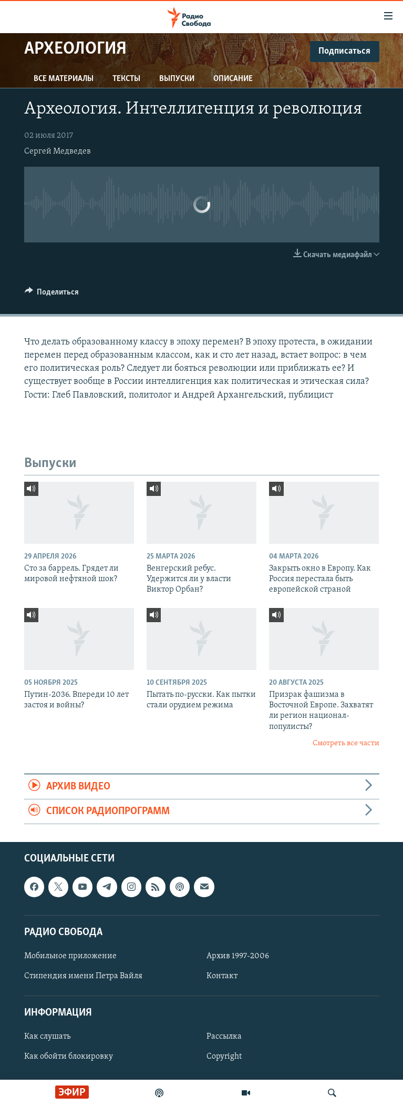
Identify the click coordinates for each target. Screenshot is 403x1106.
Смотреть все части (346, 743)
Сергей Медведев (57, 151)
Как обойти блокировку (68, 1057)
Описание (233, 79)
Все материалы (64, 79)
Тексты (126, 79)
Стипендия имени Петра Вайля (83, 976)
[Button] (52, 295)
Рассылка (224, 1037)
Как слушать (47, 1037)
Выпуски (176, 79)
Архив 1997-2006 (237, 956)
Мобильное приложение (70, 956)
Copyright (224, 1057)
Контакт (221, 976)
